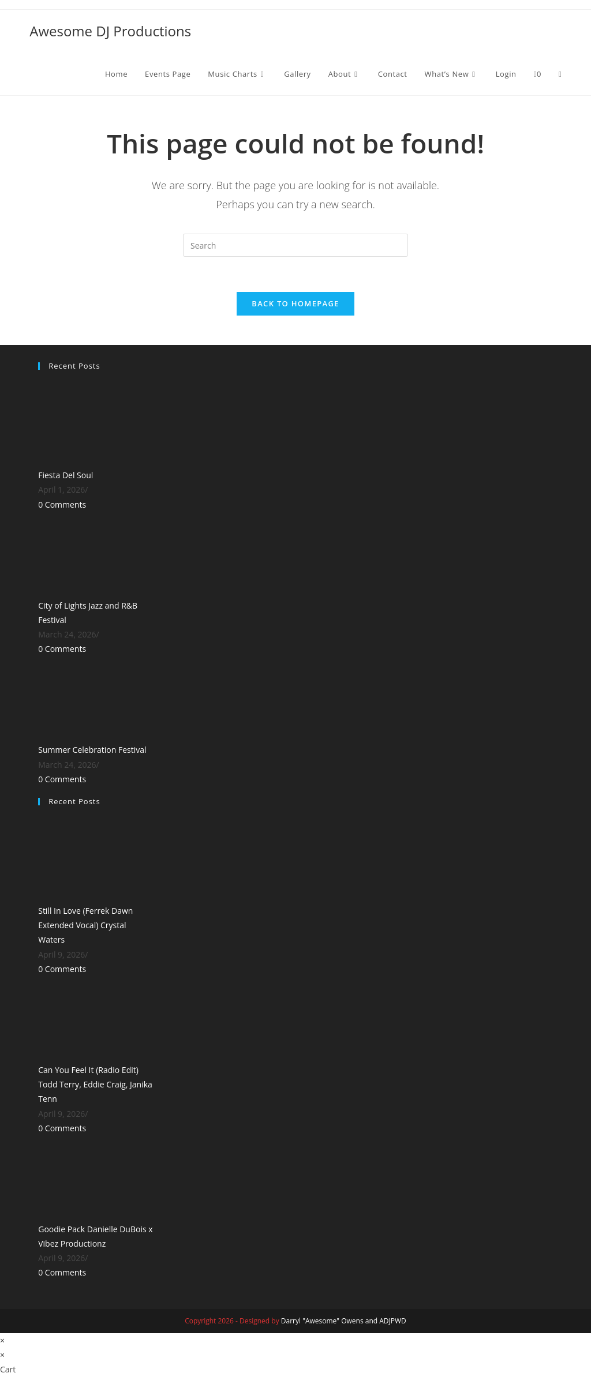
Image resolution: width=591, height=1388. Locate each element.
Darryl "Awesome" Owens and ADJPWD (343, 1321)
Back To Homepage (295, 303)
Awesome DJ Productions (110, 30)
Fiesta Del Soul (65, 475)
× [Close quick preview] (2, 1340)
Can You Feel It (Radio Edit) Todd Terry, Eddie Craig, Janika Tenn (95, 1084)
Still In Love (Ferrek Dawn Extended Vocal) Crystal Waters (85, 925)
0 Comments (62, 504)
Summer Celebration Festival (92, 749)
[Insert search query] (295, 245)
